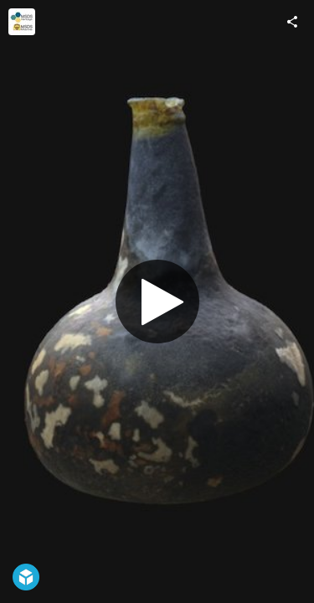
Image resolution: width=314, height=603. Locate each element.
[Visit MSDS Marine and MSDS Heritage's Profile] (21, 21)
